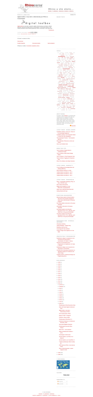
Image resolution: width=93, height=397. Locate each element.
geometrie (71, 67)
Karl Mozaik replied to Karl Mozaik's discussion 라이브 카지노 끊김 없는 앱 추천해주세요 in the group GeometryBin (66, 211)
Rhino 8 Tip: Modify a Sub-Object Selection (66, 161)
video (74, 106)
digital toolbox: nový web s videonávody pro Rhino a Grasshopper (32, 17)
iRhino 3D (66, 71)
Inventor (73, 70)
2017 (59, 271)
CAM (70, 58)
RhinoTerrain (71, 95)
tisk (57, 106)
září (60, 290)
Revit (68, 87)
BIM (62, 57)
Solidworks (59, 101)
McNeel (65, 115)
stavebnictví (72, 101)
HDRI (58, 70)
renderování (70, 86)
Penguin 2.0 (67, 81)
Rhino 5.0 (62, 88)
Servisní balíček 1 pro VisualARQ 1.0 (67, 339)
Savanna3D (67, 96)
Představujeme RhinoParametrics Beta (67, 305)
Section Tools (72, 96)
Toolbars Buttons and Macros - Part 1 (64, 175)
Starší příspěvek (51, 43)
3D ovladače (66, 52)
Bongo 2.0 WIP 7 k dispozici (65, 315)
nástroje (58, 77)
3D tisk (74, 52)
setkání (68, 97)
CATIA (63, 60)
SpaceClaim (67, 101)
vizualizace (68, 107)
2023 (59, 266)
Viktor (59, 107)
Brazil (71, 57)
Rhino (70, 87)
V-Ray (64, 106)
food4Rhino (71, 65)
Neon (66, 77)
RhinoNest (60, 93)
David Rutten (68, 61)
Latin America (52, 395)
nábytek (73, 76)
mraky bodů (69, 76)
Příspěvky (60, 381)
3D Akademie (62, 52)
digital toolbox (20, 26)
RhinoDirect (73, 91)
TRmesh (60, 106)
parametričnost (62, 81)
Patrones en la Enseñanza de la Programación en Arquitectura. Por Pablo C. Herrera (66, 244)
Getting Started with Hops (62, 191)
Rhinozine (59, 96)
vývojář (58, 108)
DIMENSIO (62, 62)
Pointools (63, 82)
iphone (61, 71)
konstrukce (65, 72)
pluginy (72, 81)
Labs (71, 72)
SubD (72, 102)
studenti (69, 102)
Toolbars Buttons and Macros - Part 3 (64, 172)
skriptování (69, 98)
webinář (63, 108)
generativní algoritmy (65, 67)
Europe (45, 395)
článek (61, 61)
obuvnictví (63, 78)
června (60, 294)
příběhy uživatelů (63, 85)
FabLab (65, 63)
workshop (72, 108)
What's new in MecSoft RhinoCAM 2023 (65, 189)
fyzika (74, 66)
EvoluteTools (67, 62)
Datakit (64, 61)
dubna (60, 297)
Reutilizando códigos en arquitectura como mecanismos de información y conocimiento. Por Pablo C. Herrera (66, 240)
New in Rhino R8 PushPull (62, 184)
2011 (59, 281)
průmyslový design (70, 83)
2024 (59, 264)
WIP (68, 108)
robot (63, 96)
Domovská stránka (36, 43)
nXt (72, 77)
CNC (72, 60)
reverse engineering (61, 87)
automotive (59, 57)
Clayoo (69, 60)
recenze (65, 86)
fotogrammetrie (60, 66)
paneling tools (65, 79)
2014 (59, 275)
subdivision (59, 103)
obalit (74, 77)
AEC (63, 53)
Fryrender (70, 66)
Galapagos (59, 67)
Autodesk (67, 56)
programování (63, 83)
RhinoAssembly (65, 90)
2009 (59, 352)
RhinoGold (60, 92)
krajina (69, 72)
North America (37, 395)
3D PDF (70, 52)
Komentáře (60, 383)
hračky (61, 70)
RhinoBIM (71, 90)
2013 (59, 277)
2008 (59, 354)
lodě (70, 73)
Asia (59, 395)
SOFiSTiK (67, 100)
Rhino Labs (68, 88)
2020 (59, 267)
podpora (59, 82)
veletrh (70, 106)
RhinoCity (68, 91)
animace (62, 55)
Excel (71, 62)
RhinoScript (65, 95)
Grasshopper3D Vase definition (63, 228)
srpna (60, 292)
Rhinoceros (64, 91)
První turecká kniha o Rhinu (65, 313)
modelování (60, 76)
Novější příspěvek (21, 43)
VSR (73, 107)
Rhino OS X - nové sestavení (65, 329)
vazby (67, 106)
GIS (74, 67)
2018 (59, 269)
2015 (59, 273)
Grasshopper (66, 68)
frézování (65, 66)
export (62, 63)
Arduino (66, 55)
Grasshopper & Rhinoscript (64, 334)
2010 (59, 283)
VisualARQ (63, 107)
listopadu (61, 286)
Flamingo (61, 65)
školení (63, 103)
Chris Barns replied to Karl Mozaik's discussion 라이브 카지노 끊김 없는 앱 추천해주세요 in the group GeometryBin (66, 215)
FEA (69, 63)
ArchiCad (70, 55)
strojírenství (64, 102)
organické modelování (70, 78)
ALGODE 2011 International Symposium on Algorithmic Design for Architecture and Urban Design (66, 251)
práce (66, 82)
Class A (66, 60)
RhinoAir (60, 90)
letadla (64, 73)
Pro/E (69, 82)
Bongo (68, 57)
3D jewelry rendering (61, 223)
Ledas (61, 73)
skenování (64, 98)
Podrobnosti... (51, 30)
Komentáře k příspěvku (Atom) (33, 45)
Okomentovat (20, 41)
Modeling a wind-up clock (62, 227)
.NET (58, 52)
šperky (71, 103)
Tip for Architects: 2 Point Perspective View (66, 156)
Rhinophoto (72, 93)
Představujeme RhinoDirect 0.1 (65, 319)
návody (63, 77)
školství (67, 103)
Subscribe (73, 125)
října (60, 288)
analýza (71, 53)
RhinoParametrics (66, 93)
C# (74, 57)
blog (65, 57)
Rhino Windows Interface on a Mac (64, 170)
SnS (64, 100)
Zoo (66, 109)
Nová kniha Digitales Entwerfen (65, 324)
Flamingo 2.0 (66, 65)
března (60, 299)
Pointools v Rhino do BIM (64, 317)
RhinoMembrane (70, 92)
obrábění (59, 78)
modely (65, 76)
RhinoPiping (60, 95)
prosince (61, 284)
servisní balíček (61, 97)
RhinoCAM (59, 91)
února (60, 301)
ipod (63, 71)
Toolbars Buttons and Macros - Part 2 (64, 173)
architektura (61, 56)
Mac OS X (61, 75)
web (60, 108)
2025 (59, 262)
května (60, 295)
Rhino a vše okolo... (61, 9)
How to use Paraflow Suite (62, 144)
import (64, 70)
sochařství (72, 100)
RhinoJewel (65, 92)
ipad (58, 71)
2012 (59, 279)
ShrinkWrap (72, 97)
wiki (66, 108)
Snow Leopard (60, 100)
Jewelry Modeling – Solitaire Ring (64, 225)
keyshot (70, 71)
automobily (72, 56)
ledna (60, 303)
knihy (61, 72)
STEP (60, 102)
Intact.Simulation (69, 70)
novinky (69, 77)
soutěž (63, 101)
